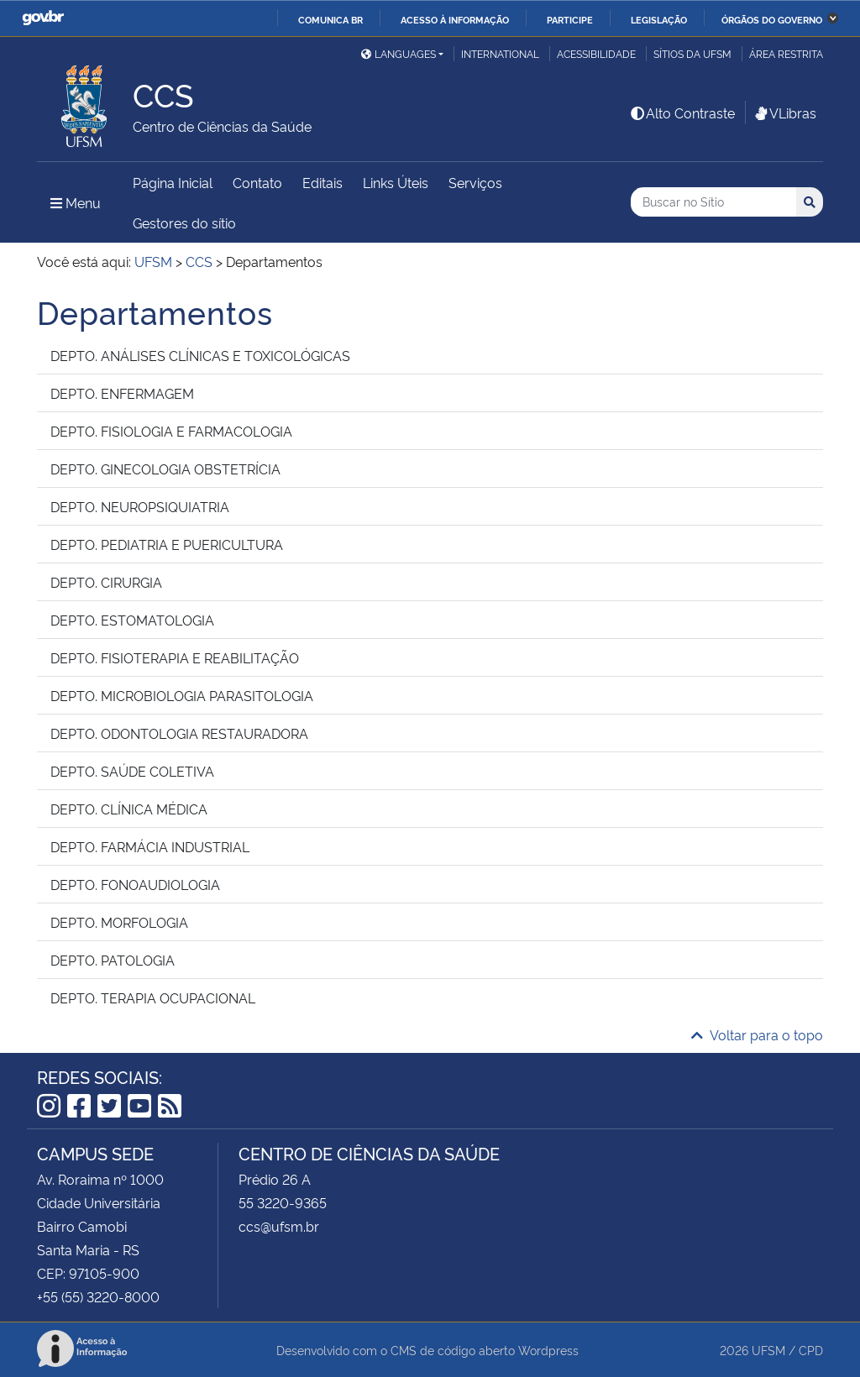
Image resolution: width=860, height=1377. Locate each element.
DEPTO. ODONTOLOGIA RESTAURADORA (179, 733)
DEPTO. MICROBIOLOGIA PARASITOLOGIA (181, 695)
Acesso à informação (455, 19)
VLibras (784, 112)
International (500, 53)
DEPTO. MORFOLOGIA (119, 922)
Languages (398, 53)
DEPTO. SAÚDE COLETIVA (132, 771)
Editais (322, 182)
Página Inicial (172, 182)
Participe (570, 19)
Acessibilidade (596, 53)
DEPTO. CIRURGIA (106, 582)
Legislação (659, 19)
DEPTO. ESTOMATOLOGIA (132, 619)
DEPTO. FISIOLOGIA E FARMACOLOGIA (171, 430)
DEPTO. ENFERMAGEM (122, 393)
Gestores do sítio (184, 222)
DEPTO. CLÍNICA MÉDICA (128, 808)
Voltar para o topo (757, 1034)
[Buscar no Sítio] (713, 202)
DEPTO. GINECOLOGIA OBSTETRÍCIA (165, 468)
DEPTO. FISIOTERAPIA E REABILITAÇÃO (174, 657)
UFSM (768, 1350)
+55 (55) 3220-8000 (98, 1296)
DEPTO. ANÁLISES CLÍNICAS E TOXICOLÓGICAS (200, 355)
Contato (257, 182)
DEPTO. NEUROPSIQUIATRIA (139, 506)
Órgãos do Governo (771, 19)
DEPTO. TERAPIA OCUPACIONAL (152, 997)
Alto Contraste (682, 112)
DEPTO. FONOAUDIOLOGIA (135, 884)
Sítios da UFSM (692, 53)
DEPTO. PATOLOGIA (112, 959)
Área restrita (786, 53)
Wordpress (548, 1350)
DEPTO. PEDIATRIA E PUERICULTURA (166, 544)
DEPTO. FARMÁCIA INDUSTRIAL (149, 846)
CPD (811, 1350)
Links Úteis (395, 182)
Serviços (475, 182)
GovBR (43, 18)
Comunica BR (330, 19)
